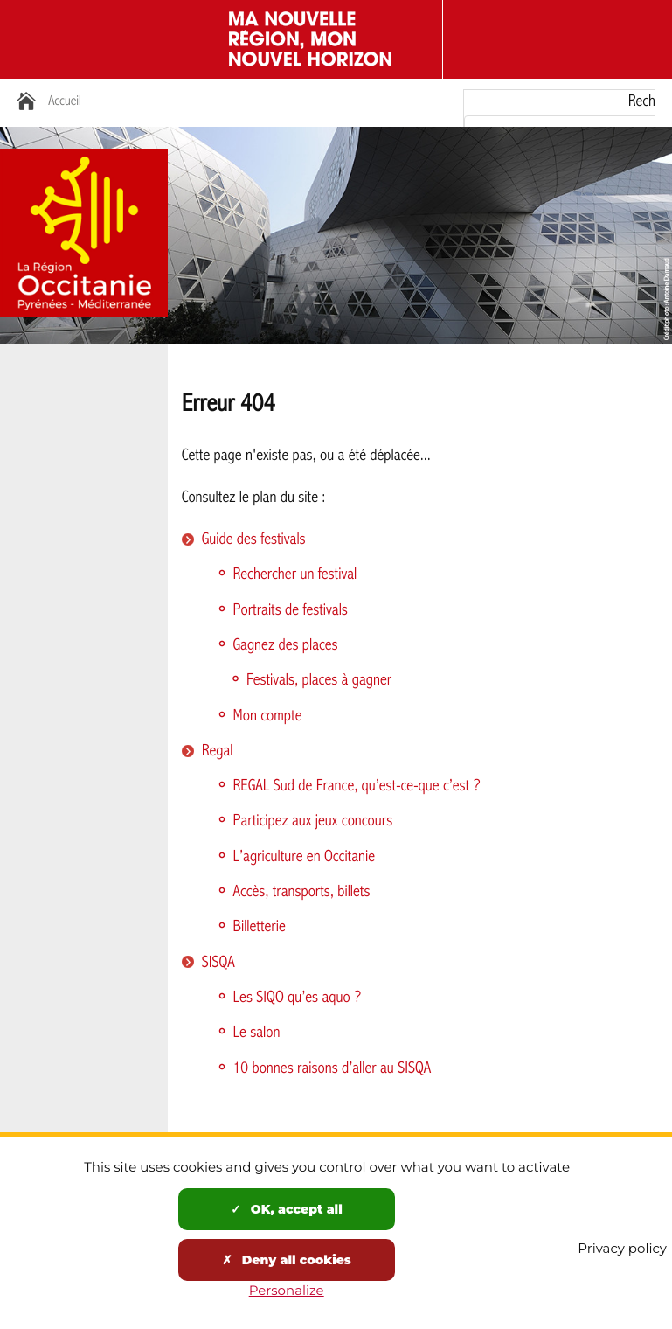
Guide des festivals (254, 540)
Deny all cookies (286, 1260)
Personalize (286, 1290)
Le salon (257, 1033)
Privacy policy (622, 1248)
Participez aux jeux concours (313, 821)
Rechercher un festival (295, 575)
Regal (217, 751)
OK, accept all (287, 1209)
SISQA (218, 963)
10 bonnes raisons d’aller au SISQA (332, 1069)
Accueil (64, 102)
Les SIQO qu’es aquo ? (297, 998)
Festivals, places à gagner (318, 680)
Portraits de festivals (290, 610)
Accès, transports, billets (302, 892)
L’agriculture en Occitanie (304, 857)
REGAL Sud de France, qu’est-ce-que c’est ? (357, 786)
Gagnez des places (285, 645)
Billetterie (259, 927)
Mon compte (267, 716)
